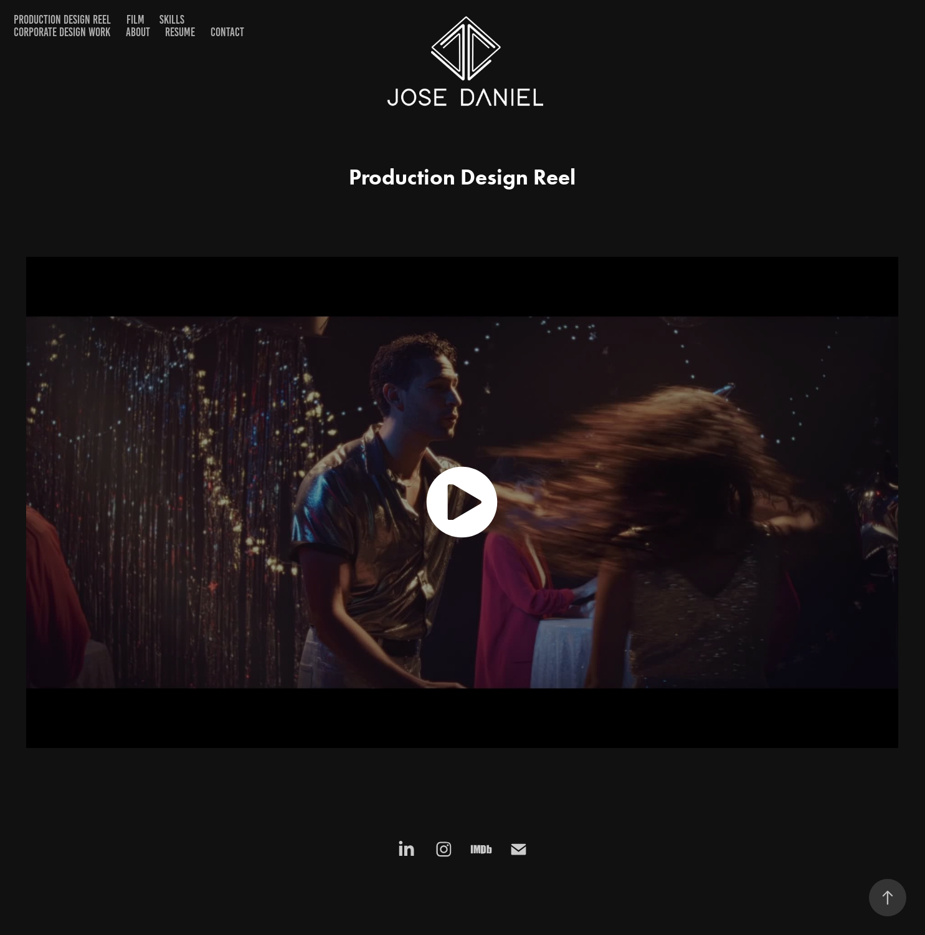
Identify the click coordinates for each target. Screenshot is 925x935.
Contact (227, 32)
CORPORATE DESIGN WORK (62, 32)
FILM (135, 19)
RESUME (180, 32)
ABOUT (138, 32)
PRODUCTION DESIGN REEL (62, 19)
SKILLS (171, 19)
